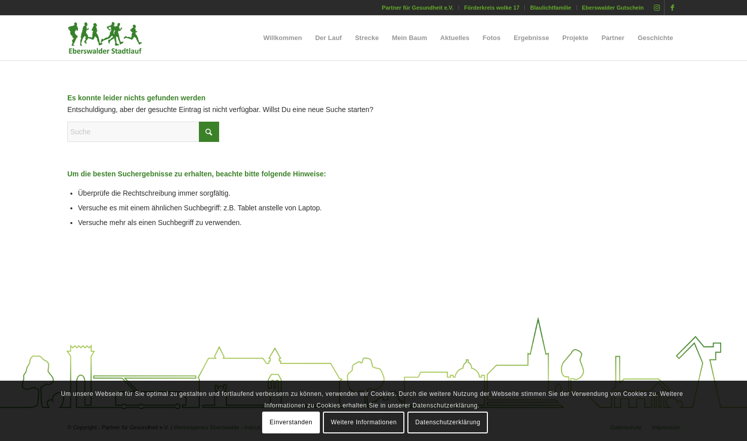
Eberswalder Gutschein (613, 8)
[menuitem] (418, 7)
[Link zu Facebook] (672, 7)
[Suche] (143, 132)
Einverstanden (291, 422)
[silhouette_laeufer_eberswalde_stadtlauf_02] (113, 38)
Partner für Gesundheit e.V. (417, 8)
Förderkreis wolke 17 (491, 8)
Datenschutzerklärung (448, 422)
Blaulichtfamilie (550, 8)
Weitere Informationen (364, 422)
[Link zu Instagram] (656, 7)
